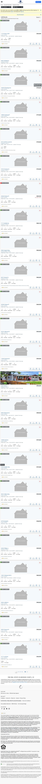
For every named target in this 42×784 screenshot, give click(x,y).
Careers (17, 698)
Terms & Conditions (26, 700)
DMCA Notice (14, 703)
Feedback (3, 698)
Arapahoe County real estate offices (19, 682)
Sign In (12, 11)
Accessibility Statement (6, 703)
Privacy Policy (23, 698)
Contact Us (8, 698)
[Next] (41, 378)
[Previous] (1, 378)
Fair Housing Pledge (22, 703)
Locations (6, 7)
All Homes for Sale (5, 693)
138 (25, 671)
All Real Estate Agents (14, 693)
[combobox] (38, 17)
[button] (38, 2)
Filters (17, 7)
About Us (13, 698)
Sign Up (22, 11)
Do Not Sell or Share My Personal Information (11, 700)
